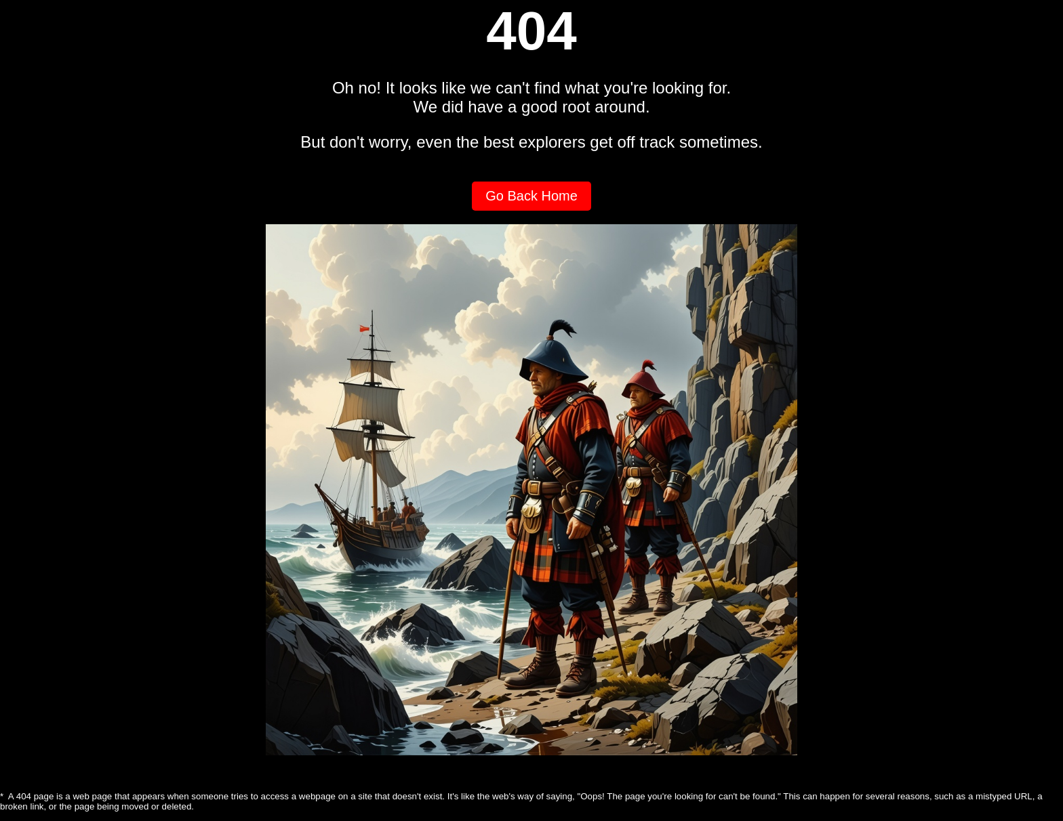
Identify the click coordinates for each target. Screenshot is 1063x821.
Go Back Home (531, 195)
